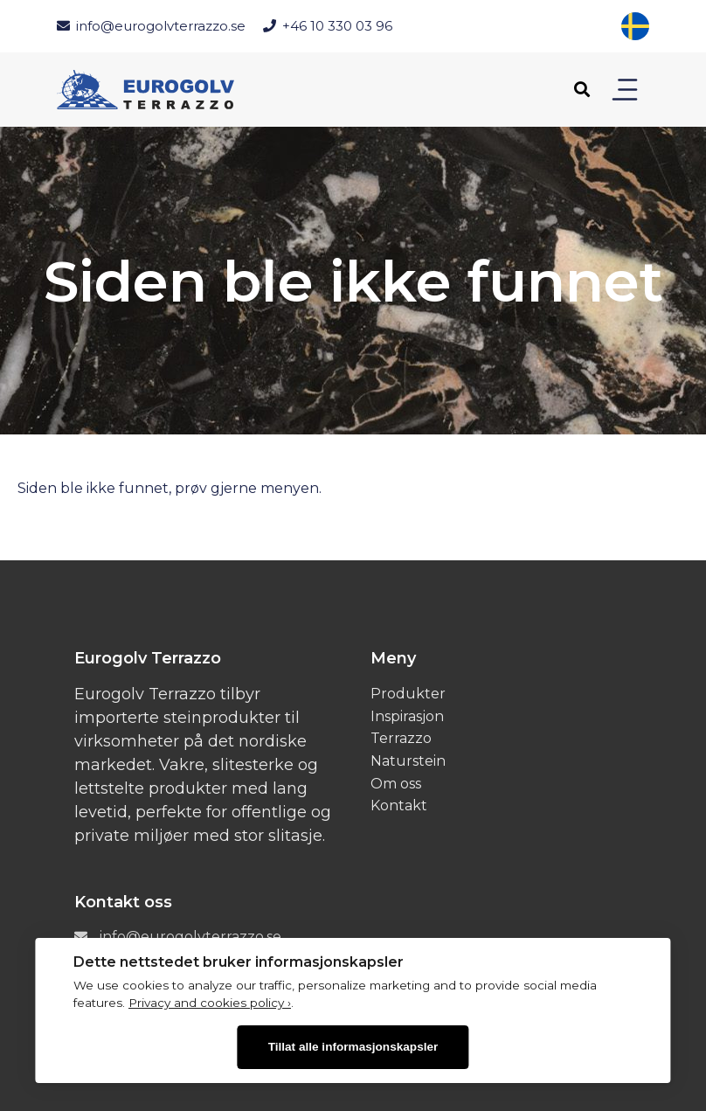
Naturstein (408, 761)
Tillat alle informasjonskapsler (353, 1046)
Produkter (408, 693)
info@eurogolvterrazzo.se (151, 25)
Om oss (395, 783)
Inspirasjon (407, 716)
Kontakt (398, 805)
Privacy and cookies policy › (209, 1003)
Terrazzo (401, 738)
